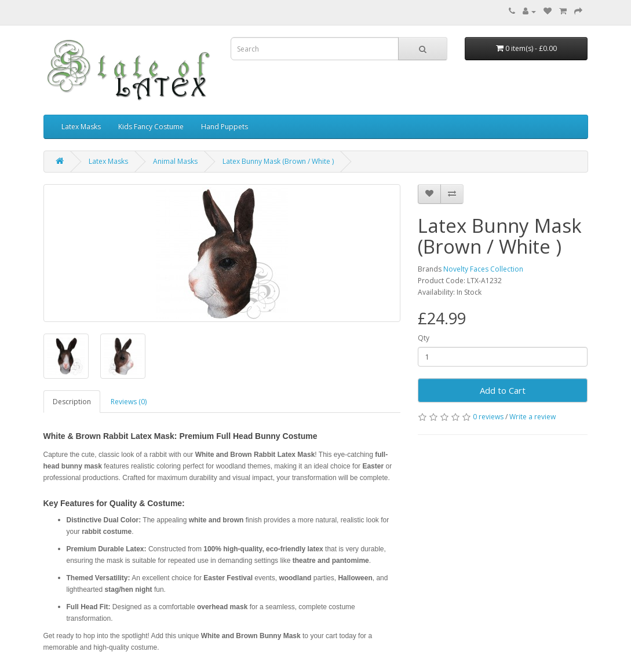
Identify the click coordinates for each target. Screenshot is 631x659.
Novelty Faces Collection (483, 269)
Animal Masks (175, 161)
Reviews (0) (129, 402)
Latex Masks (81, 126)
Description (72, 402)
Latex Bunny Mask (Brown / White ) (278, 161)
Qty (423, 338)
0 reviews (488, 417)
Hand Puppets (224, 126)
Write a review (532, 417)
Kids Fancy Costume (151, 126)
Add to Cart (503, 390)
